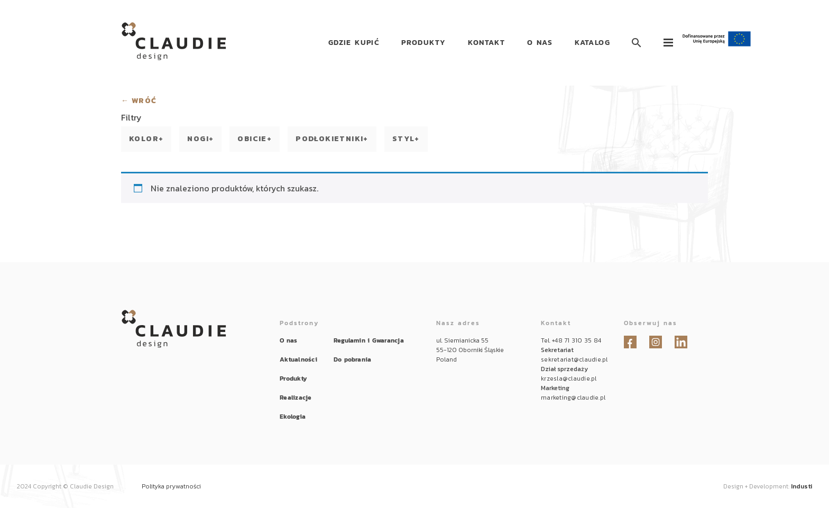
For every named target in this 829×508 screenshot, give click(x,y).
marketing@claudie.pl (573, 397)
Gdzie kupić (353, 42)
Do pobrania (353, 359)
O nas (539, 42)
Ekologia (293, 416)
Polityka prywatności (171, 486)
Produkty (423, 42)
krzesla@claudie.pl (568, 378)
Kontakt (486, 42)
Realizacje (295, 397)
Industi (801, 486)
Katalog (592, 42)
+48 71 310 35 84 (576, 340)
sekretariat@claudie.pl (574, 359)
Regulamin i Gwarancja (369, 340)
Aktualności (298, 359)
